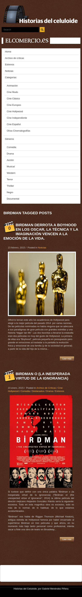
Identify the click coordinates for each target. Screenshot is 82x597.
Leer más (66, 359)
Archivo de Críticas (46, 388)
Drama (49, 391)
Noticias (42, 247)
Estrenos (59, 391)
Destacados (38, 391)
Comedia (25, 391)
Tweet (19, 570)
